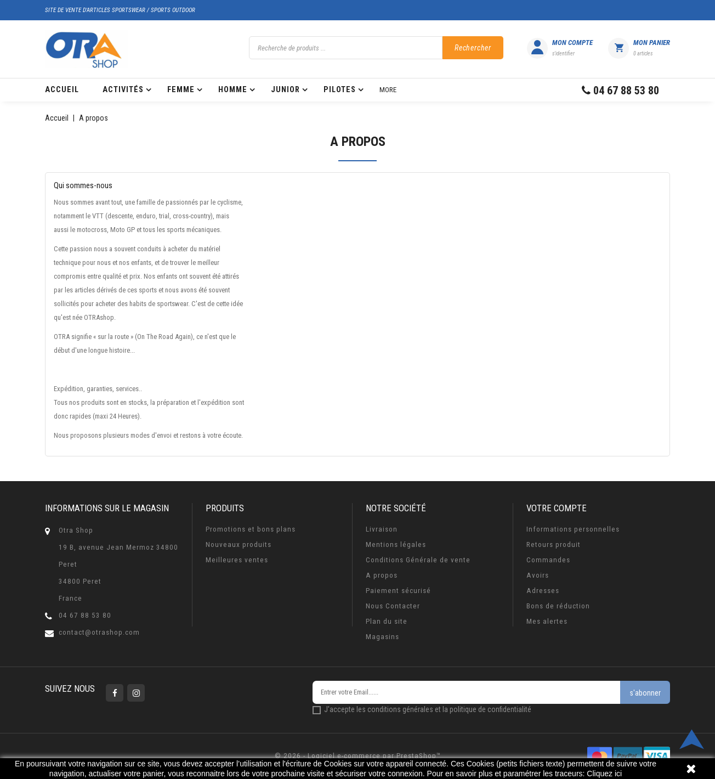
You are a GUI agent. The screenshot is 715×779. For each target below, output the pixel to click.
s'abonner (645, 692)
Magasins (382, 637)
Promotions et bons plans (251, 529)
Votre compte (556, 508)
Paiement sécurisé (398, 590)
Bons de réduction (558, 606)
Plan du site (386, 621)
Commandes (548, 560)
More (387, 90)
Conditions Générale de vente (418, 560)
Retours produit (553, 544)
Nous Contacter (393, 606)
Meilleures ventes (237, 560)
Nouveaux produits (238, 544)
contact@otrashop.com (99, 632)
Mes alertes (547, 621)
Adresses (542, 590)
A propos (382, 575)
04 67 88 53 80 (85, 615)
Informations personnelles (573, 529)
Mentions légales (396, 544)
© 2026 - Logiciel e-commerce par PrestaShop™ (358, 756)
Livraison (382, 529)
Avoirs (537, 575)
